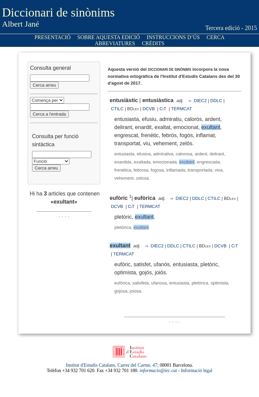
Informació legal (196, 370)
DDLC (216, 100)
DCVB (149, 108)
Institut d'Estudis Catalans (90, 365)
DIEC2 (200, 100)
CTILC (117, 108)
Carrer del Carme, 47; (138, 365)
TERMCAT (181, 108)
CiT (163, 108)
